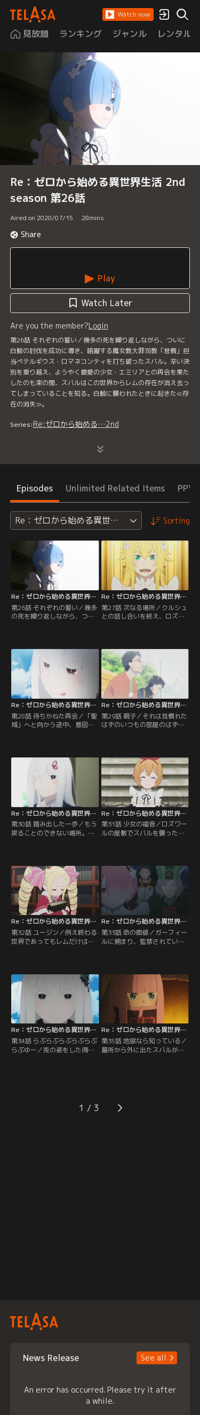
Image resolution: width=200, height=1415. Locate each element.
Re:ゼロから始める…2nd (76, 424)
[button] (128, 14)
